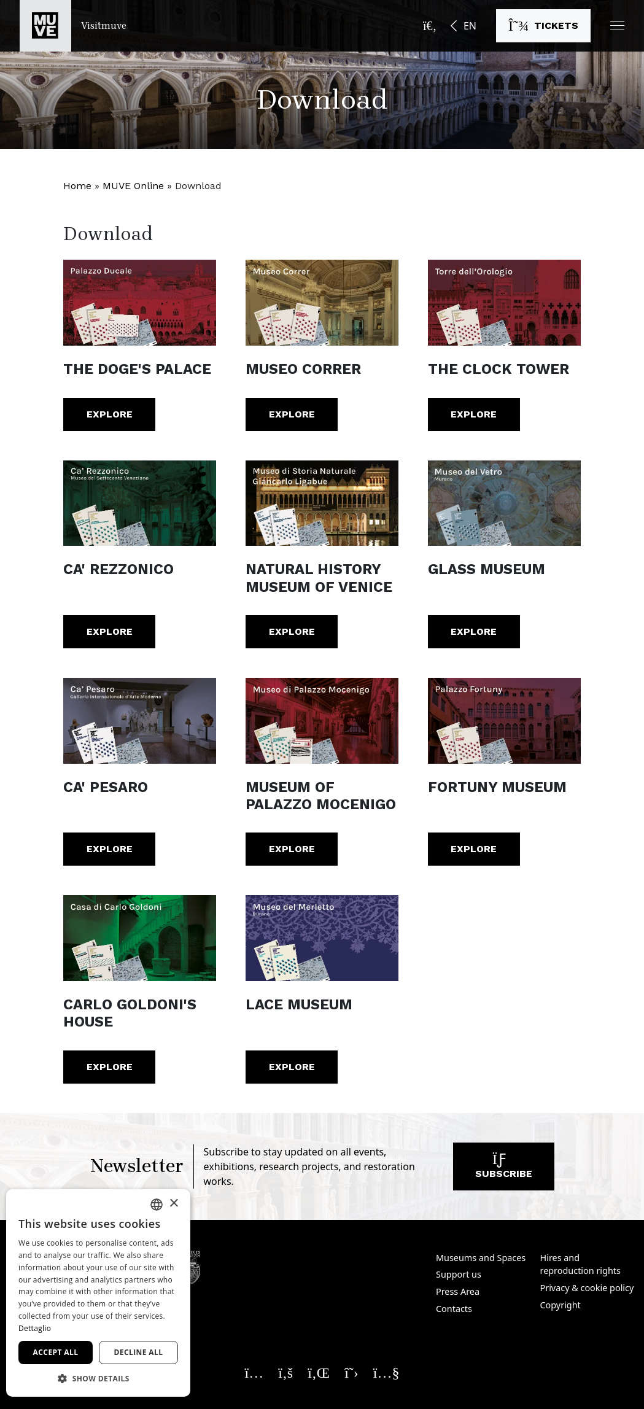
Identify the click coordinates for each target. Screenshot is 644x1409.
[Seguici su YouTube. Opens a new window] (386, 1372)
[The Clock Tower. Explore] (504, 303)
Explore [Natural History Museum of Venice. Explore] (292, 631)
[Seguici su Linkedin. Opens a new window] (319, 1372)
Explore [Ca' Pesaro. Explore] (110, 849)
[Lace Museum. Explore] (322, 938)
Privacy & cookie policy (587, 1288)
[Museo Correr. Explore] (322, 303)
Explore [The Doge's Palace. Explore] (110, 414)
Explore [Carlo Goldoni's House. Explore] (110, 1067)
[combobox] (156, 1204)
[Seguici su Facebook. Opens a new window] (285, 1372)
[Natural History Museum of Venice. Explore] (322, 503)
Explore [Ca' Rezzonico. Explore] (110, 631)
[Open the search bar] (429, 26)
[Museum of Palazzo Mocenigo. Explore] (322, 721)
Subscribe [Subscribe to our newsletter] (503, 1169)
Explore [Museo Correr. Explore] (292, 414)
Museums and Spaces (481, 1257)
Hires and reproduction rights (580, 1264)
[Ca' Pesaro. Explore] (139, 721)
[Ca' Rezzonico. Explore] (139, 503)
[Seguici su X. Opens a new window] (351, 1372)
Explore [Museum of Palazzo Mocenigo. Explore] (292, 849)
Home (77, 186)
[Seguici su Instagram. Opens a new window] (254, 1372)
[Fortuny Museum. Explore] (504, 721)
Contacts (454, 1308)
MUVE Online (133, 186)
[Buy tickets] (543, 25)
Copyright (560, 1305)
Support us (458, 1274)
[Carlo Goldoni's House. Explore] (139, 938)
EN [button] (470, 26)
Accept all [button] (56, 1352)
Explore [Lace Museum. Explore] (292, 1067)
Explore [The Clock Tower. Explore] (474, 414)
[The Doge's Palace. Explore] (139, 303)
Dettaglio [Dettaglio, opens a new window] (34, 1328)
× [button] (173, 1203)
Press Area (457, 1291)
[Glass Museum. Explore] (504, 503)
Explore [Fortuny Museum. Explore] (474, 849)
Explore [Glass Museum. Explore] (474, 631)
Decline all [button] (138, 1352)
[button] (617, 25)
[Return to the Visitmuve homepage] (73, 26)
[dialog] (98, 1293)
